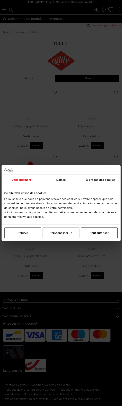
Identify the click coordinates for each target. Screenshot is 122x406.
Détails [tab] (61, 179)
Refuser (22, 232)
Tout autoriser (99, 232)
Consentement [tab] (21, 179)
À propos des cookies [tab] (100, 179)
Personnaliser (61, 232)
